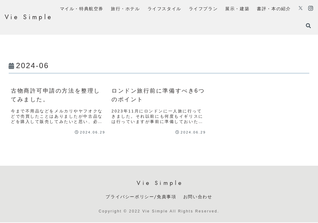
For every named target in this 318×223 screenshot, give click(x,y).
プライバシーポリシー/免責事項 (141, 197)
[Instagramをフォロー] (310, 8)
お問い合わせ (197, 197)
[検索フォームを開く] (308, 26)
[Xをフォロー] (300, 8)
